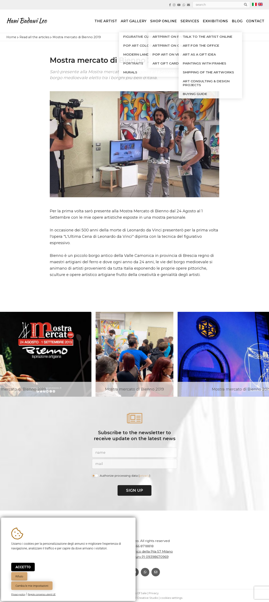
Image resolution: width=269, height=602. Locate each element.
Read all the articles (34, 37)
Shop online (159, 22)
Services (186, 22)
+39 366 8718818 (140, 546)
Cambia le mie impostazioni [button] (31, 585)
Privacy (154, 593)
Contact (253, 22)
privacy (144, 475)
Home (11, 37)
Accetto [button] (23, 567)
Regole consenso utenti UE (41, 594)
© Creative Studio (146, 597)
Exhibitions (212, 22)
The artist (100, 22)
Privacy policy (18, 594)
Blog (234, 22)
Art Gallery (129, 22)
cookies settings (171, 597)
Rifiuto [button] (19, 576)
